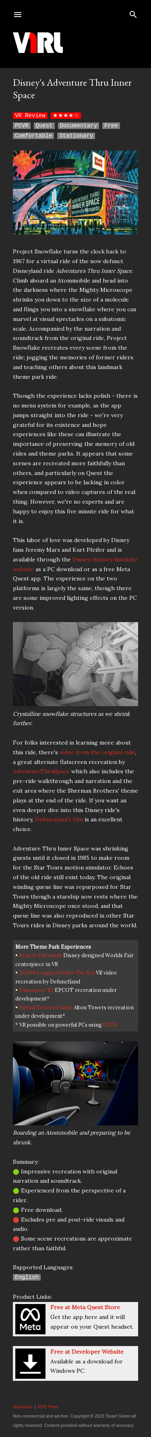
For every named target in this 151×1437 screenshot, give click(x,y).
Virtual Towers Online (45, 1007)
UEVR (110, 1024)
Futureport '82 (36, 990)
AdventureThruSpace (41, 771)
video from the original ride (97, 752)
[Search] (133, 13)
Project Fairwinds (40, 955)
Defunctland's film (59, 819)
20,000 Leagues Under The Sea (57, 972)
